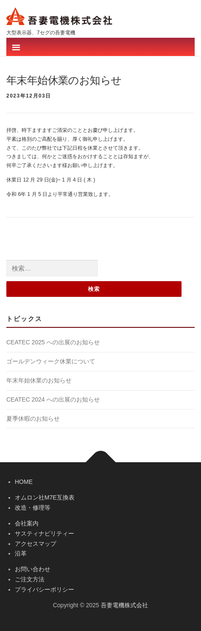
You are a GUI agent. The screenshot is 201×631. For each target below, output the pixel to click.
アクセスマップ (35, 543)
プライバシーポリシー (44, 589)
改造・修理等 (32, 507)
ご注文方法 (29, 579)
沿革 (21, 553)
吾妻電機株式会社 (124, 605)
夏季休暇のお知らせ (33, 418)
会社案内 (27, 523)
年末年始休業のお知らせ (39, 380)
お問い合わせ (32, 569)
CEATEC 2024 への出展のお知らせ (53, 399)
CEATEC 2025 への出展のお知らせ (53, 342)
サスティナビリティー (44, 533)
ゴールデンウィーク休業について (50, 361)
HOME (24, 481)
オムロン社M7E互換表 (44, 497)
